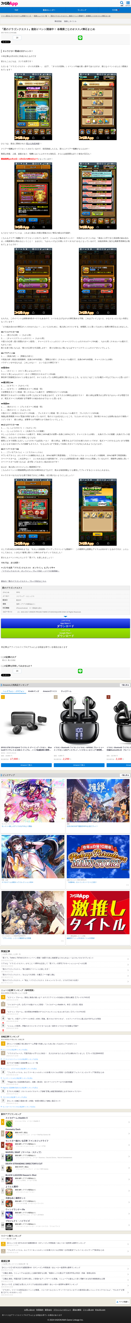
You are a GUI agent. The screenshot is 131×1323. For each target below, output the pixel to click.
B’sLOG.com (100, 1310)
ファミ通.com (88, 1310)
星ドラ (4, 660)
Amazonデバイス (50, 691)
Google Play (65, 633)
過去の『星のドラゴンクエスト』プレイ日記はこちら (23, 581)
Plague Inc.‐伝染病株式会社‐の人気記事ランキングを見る (20, 1087)
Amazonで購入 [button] (26, 765)
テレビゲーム (66, 691)
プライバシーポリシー (62, 1310)
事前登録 (58, 21)
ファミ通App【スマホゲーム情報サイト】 (16, 16)
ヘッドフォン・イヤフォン (13, 691)
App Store (65, 624)
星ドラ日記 (11, 660)
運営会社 (48, 1310)
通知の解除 (77, 1310)
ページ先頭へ (124, 1302)
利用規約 (39, 1310)
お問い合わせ (29, 1310)
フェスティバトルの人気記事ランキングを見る (17, 1078)
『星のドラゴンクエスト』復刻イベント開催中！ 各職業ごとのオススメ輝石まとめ (79, 16)
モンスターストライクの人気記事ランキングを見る (19, 1107)
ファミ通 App (9, 4)
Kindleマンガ (33, 691)
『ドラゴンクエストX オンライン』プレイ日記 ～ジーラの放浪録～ (30, 571)
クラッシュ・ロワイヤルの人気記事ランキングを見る (20, 1068)
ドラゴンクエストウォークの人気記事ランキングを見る (20, 1059)
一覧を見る (125, 685)
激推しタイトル (70, 21)
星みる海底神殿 (32, 144)
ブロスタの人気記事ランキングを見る (15, 1097)
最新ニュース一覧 (40, 16)
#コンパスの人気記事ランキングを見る (15, 1049)
